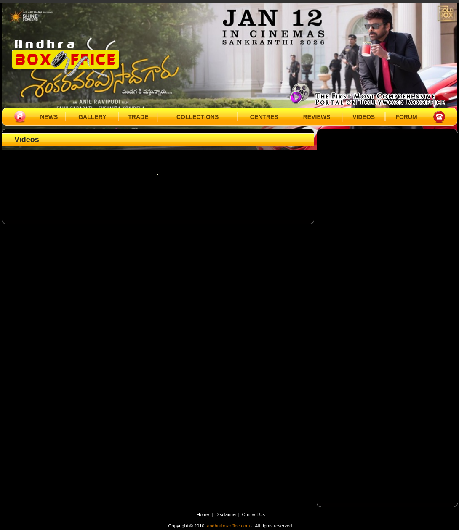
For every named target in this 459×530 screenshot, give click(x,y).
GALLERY (92, 116)
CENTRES (264, 116)
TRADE (138, 116)
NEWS (49, 116)
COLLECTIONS (197, 116)
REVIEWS (317, 116)
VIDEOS (363, 116)
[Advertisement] (388, 187)
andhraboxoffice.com (228, 525)
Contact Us (253, 514)
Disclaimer (226, 514)
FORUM (406, 116)
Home (203, 514)
